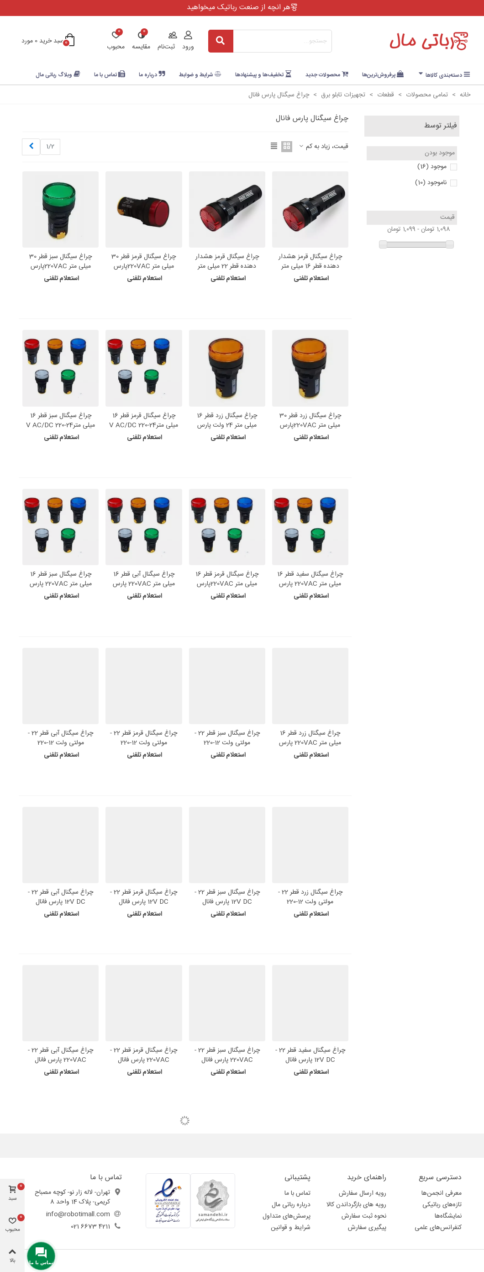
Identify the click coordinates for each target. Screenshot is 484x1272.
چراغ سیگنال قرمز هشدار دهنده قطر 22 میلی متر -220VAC (227, 266)
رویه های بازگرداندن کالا (356, 1204)
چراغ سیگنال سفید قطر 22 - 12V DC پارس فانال (310, 1055)
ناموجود (431, 183)
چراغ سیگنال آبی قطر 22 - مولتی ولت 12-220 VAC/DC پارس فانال (60, 743)
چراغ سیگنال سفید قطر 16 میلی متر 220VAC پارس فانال (310, 584)
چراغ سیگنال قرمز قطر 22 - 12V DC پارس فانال (143, 897)
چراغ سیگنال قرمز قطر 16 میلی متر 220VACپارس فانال (226, 584)
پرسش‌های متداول (286, 1216)
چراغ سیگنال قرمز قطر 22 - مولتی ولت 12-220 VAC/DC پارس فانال (143, 743)
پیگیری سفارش (367, 1227)
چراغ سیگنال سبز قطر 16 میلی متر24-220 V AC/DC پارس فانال (60, 425)
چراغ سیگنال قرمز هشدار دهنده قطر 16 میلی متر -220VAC (310, 266)
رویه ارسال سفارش (362, 1193)
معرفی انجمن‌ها (441, 1193)
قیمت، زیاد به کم (323, 147)
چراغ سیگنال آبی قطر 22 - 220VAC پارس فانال (60, 1055)
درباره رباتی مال (291, 1204)
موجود (432, 167)
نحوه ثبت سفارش (364, 1216)
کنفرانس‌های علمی (438, 1227)
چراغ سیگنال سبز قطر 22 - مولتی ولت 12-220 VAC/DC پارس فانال (227, 743)
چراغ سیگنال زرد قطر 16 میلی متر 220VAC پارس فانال (310, 743)
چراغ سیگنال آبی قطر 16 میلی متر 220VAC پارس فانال (144, 584)
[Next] (31, 146)
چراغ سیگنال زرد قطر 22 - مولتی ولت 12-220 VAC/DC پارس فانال (310, 902)
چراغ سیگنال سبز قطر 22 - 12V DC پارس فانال (227, 897)
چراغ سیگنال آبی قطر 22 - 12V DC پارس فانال (60, 897)
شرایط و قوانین (290, 1227)
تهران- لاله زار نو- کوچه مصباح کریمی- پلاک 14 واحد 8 (72, 1197)
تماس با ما (297, 1193)
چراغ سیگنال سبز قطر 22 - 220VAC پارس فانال (227, 1055)
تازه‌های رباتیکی (442, 1204)
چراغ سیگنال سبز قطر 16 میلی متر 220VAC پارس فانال (61, 584)
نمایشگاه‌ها (448, 1216)
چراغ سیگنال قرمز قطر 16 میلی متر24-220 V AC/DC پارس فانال (143, 425)
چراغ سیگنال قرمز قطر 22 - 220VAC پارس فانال (143, 1055)
